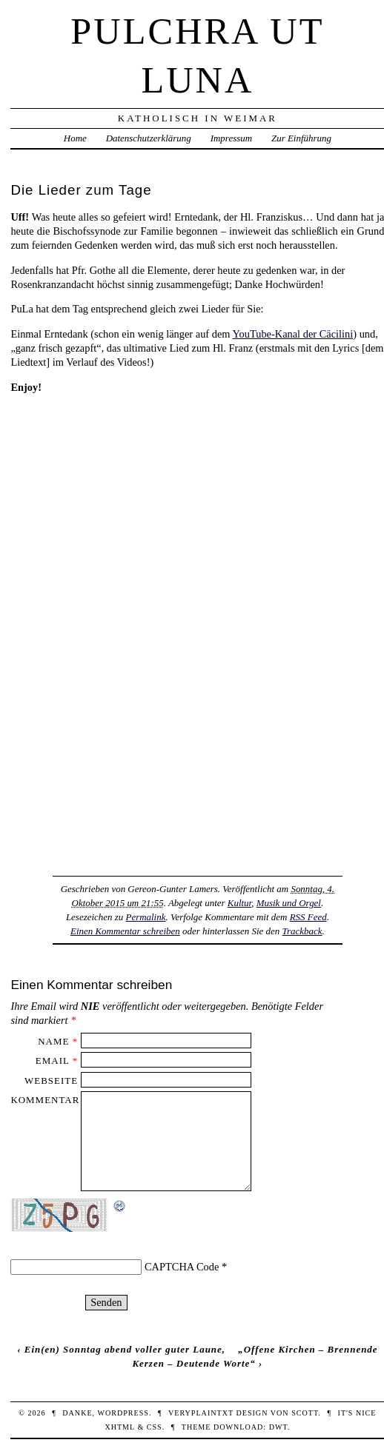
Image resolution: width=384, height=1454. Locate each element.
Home (75, 138)
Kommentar (44, 1099)
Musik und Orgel (288, 902)
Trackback (302, 931)
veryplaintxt (201, 1413)
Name (53, 1041)
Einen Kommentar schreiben (125, 931)
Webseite (51, 1080)
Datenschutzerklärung (148, 138)
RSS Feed (308, 916)
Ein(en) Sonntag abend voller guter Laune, (124, 1349)
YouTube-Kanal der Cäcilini (293, 334)
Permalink (145, 916)
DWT (278, 1427)
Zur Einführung (301, 138)
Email (53, 1060)
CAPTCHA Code (182, 1267)
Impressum (231, 138)
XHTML (119, 1427)
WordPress (122, 1413)
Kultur (239, 902)
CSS (154, 1427)
